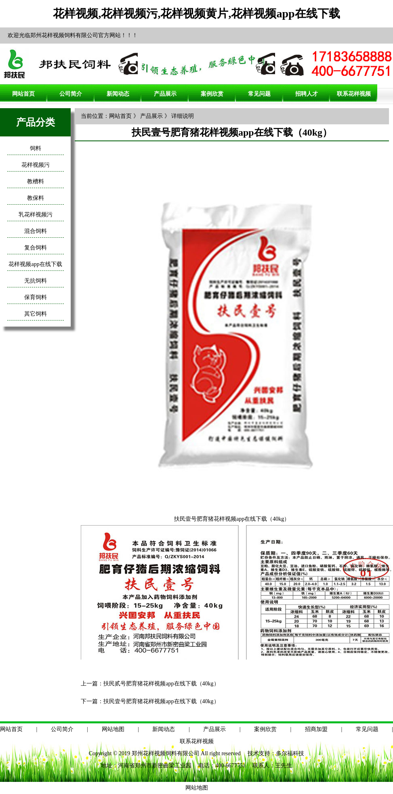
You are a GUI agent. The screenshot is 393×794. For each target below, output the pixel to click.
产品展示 (165, 94)
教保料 (35, 198)
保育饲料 (35, 297)
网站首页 (23, 94)
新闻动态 (118, 94)
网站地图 (113, 729)
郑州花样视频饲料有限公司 (166, 753)
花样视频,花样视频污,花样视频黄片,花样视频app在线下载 (196, 13)
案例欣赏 (212, 94)
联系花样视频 (354, 94)
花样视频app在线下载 (35, 264)
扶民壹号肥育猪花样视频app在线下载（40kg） (161, 701)
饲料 (35, 148)
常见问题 (259, 94)
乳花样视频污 (36, 215)
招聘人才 (306, 94)
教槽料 (35, 181)
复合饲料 (35, 248)
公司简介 (70, 94)
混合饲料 (35, 231)
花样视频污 (35, 165)
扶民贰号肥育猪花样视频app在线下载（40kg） (161, 684)
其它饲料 (35, 314)
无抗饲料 (35, 281)
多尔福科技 (290, 753)
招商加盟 (316, 729)
